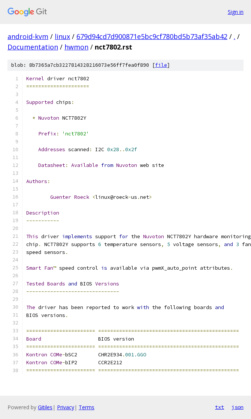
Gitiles (45, 407)
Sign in (236, 11)
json (238, 407)
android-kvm (27, 36)
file (161, 65)
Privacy (65, 407)
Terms (86, 407)
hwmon (76, 46)
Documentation (32, 46)
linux (62, 36)
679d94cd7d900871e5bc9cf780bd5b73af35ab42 (151, 36)
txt (219, 407)
